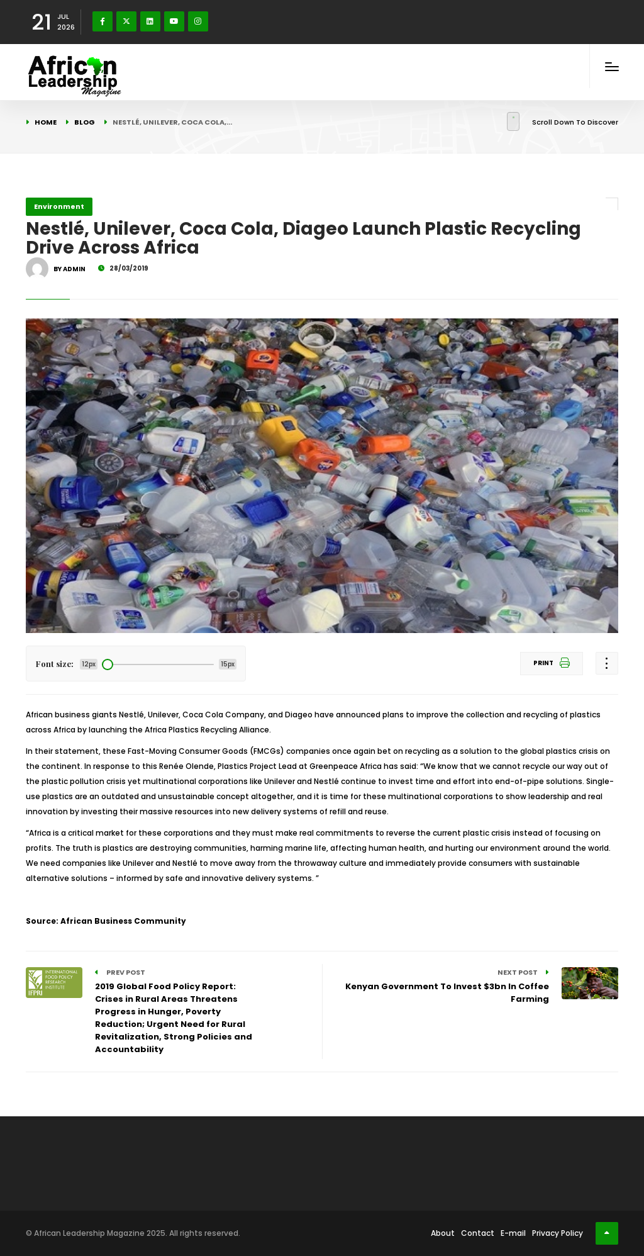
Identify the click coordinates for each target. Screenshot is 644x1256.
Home (46, 122)
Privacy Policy (557, 1233)
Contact (477, 1233)
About (443, 1233)
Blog (84, 122)
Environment (59, 206)
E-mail (513, 1233)
